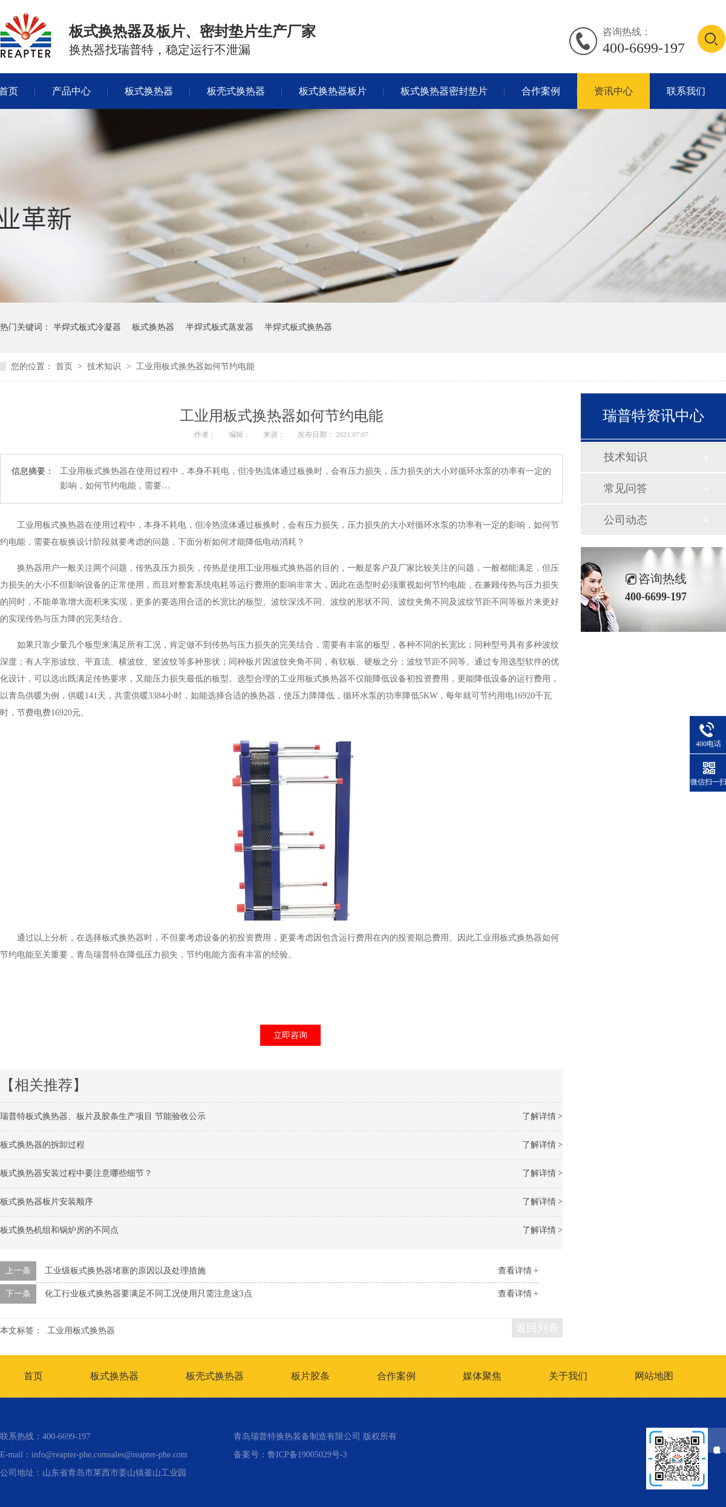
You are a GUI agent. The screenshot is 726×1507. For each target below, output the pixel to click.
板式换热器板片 (333, 91)
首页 (65, 366)
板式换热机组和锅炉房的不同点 (59, 1230)
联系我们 (686, 91)
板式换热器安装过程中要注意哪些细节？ (76, 1173)
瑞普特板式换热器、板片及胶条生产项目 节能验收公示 (103, 1116)
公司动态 (625, 520)
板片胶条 (310, 1376)
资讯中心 (613, 91)
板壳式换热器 (236, 91)
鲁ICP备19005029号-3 (307, 1454)
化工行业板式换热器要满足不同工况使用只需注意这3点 (148, 1293)
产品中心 (71, 91)
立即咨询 (290, 1035)
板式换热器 (149, 91)
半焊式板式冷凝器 (87, 327)
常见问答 (625, 488)
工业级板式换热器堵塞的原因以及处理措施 (125, 1270)
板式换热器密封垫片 (444, 91)
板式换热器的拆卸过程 (42, 1144)
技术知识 (105, 366)
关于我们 (568, 1376)
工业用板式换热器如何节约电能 (195, 366)
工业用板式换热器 (81, 1330)
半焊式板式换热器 (298, 327)
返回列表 (537, 1328)
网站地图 (654, 1376)
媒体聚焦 (482, 1376)
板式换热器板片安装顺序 (46, 1201)
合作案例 (541, 91)
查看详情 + (518, 1270)
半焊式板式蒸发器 (219, 327)
